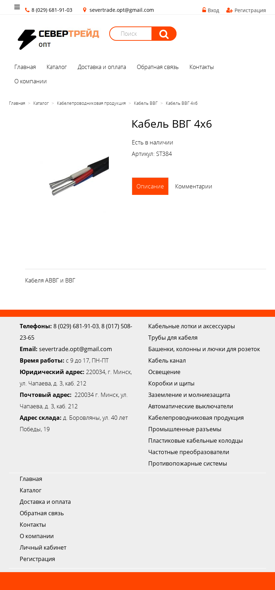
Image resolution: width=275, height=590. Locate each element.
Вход (210, 10)
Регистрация (246, 10)
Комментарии (193, 186)
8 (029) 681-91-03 (76, 326)
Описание (150, 186)
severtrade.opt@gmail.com (122, 9)
